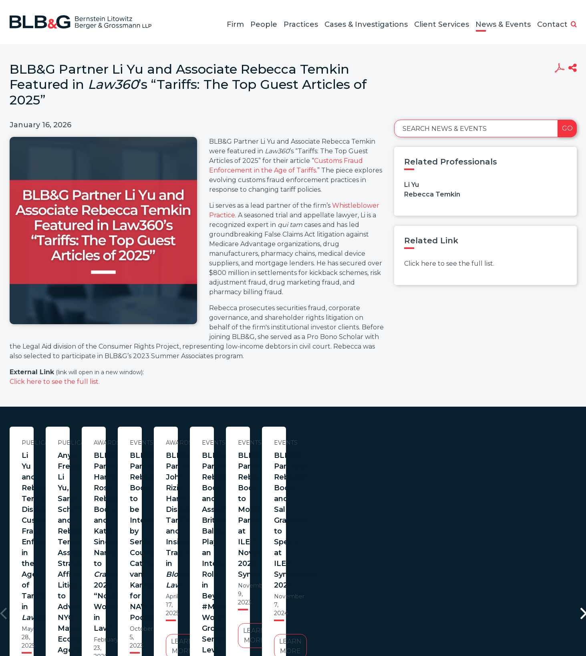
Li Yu (411, 185)
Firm (235, 24)
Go (567, 128)
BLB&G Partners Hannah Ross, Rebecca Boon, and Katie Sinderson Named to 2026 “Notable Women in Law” (420, 471)
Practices (301, 24)
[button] (574, 25)
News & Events (503, 24)
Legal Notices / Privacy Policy (278, 617)
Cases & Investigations (366, 24)
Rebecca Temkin (432, 194)
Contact (552, 24)
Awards (420, 442)
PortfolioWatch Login (391, 617)
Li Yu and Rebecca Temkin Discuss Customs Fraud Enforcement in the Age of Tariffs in (87, 466)
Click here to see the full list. (55, 381)
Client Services (441, 24)
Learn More (86, 516)
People (263, 24)
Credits (341, 617)
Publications (86, 442)
